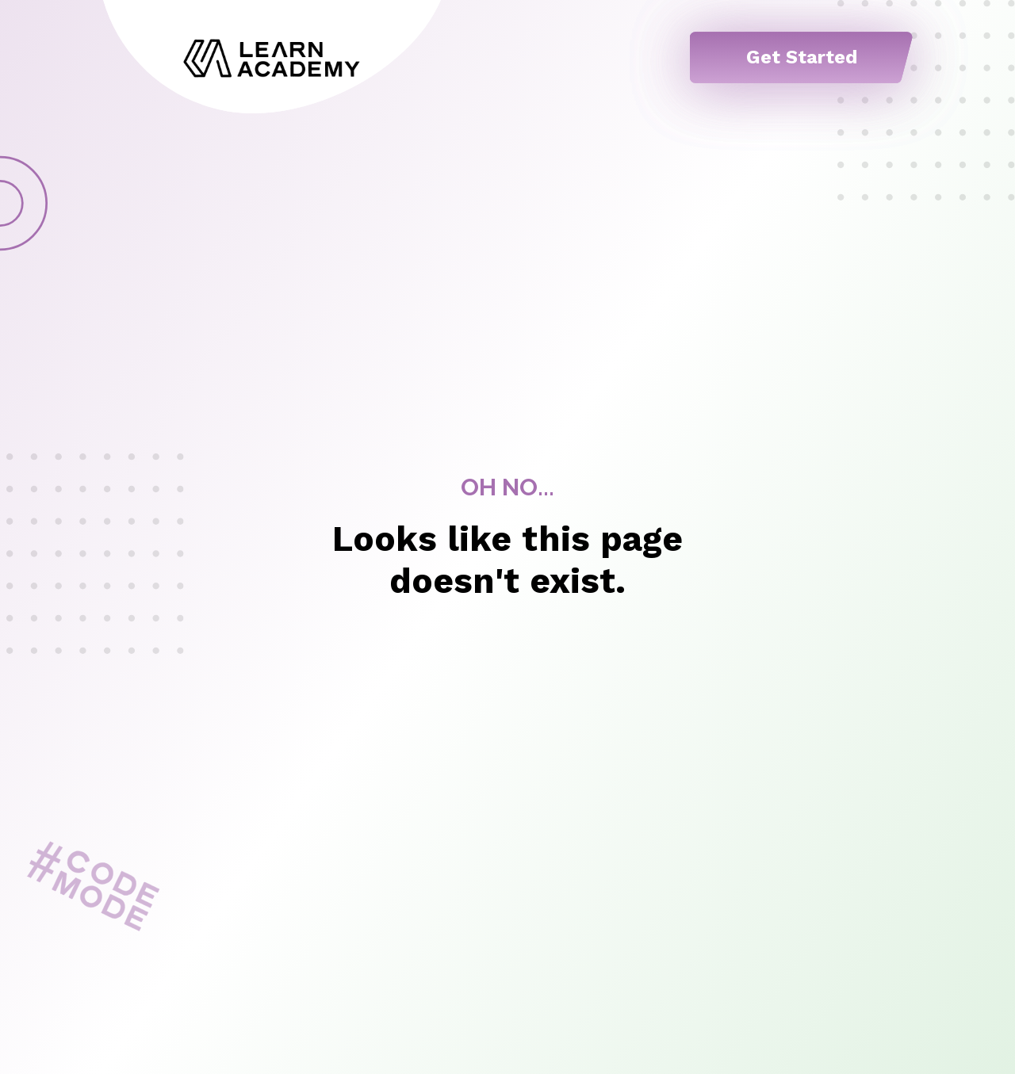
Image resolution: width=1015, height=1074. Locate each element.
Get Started (801, 57)
